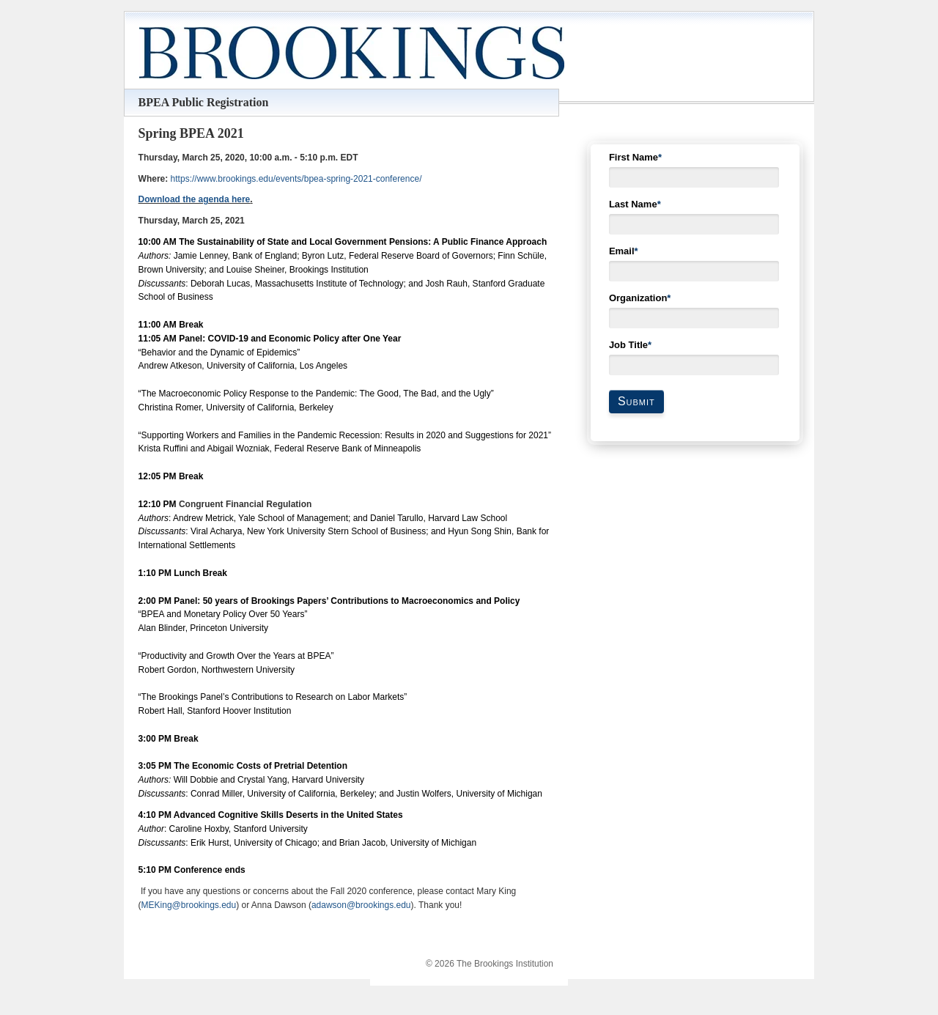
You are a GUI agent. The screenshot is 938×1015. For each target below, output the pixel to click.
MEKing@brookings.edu (189, 905)
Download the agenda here (195, 199)
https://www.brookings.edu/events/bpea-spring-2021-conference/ (296, 179)
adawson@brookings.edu (361, 905)
